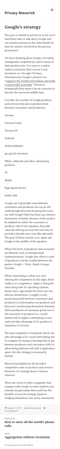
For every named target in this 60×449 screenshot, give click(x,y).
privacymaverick (34, 408)
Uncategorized (11, 411)
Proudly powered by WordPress (19, 445)
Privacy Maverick (20, 12)
